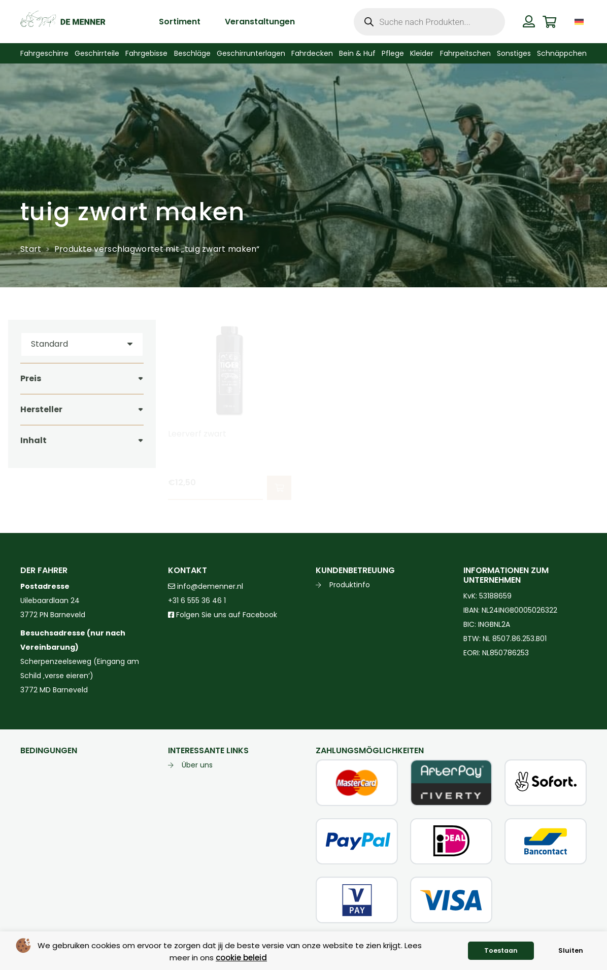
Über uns (197, 765)
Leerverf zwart (197, 434)
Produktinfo (349, 585)
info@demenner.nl (205, 586)
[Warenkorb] (549, 21)
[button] (279, 488)
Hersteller (41, 409)
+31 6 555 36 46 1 (197, 600)
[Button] (529, 21)
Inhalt (33, 440)
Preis (30, 378)
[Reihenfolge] (82, 344)
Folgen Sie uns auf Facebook (225, 615)
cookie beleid (241, 957)
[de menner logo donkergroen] (62, 22)
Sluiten (570, 950)
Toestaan (501, 950)
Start (31, 249)
